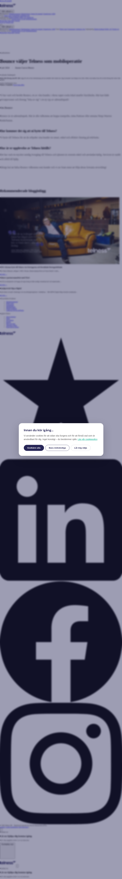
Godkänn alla (34, 448)
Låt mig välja (80, 448)
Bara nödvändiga (57, 448)
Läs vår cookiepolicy (87, 439)
